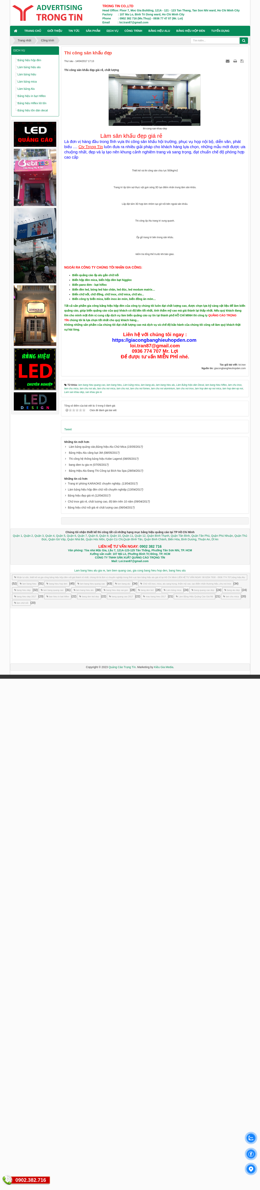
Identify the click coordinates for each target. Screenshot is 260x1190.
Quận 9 (103, 1047)
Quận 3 (39, 1047)
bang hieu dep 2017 (25, 1108)
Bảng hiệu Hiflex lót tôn (32, 103)
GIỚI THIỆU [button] (54, 30)
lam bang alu (122, 1095)
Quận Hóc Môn (95, 1050)
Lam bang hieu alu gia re (89, 1081)
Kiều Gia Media (163, 1178)
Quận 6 (71, 1047)
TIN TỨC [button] (74, 30)
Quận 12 (140, 1047)
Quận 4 (49, 1047)
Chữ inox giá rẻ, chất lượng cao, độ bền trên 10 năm (100, 1012)
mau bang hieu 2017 (154, 1108)
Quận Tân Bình (180, 1047)
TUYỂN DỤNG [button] (220, 30)
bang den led (146, 1101)
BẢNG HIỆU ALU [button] (159, 30)
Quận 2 (28, 1047)
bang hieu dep (22, 1101)
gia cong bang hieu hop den (150, 1081)
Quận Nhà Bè (75, 1050)
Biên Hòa (173, 1050)
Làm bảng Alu (26, 88)
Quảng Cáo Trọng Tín (122, 1178)
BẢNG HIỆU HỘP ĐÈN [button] (190, 30)
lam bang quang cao (52, 1101)
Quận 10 (115, 1047)
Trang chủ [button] (32, 30)
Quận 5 (60, 1047)
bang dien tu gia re (80, 976)
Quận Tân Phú (200, 1047)
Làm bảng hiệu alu (29, 67)
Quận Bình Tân (133, 1050)
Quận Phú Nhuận (222, 1047)
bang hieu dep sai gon (116, 1101)
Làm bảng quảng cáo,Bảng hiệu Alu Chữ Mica (97, 958)
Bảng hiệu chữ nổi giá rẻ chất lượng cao (93, 1018)
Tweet (68, 940)
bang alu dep (232, 1101)
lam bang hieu (28, 1095)
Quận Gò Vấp (57, 1050)
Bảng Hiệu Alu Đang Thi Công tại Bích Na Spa (97, 982)
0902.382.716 (30, 1180)
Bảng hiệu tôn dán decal (33, 110)
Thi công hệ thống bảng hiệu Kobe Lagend (95, 970)
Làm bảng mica (27, 81)
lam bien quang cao (119, 1081)
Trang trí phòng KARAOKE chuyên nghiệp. (94, 994)
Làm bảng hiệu (27, 74)
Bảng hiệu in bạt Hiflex (32, 96)
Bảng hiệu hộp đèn (29, 60)
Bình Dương (188, 1050)
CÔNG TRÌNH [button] (133, 30)
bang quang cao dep (203, 1101)
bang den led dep (89, 1108)
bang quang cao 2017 (121, 1108)
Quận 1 (17, 1047)
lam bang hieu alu (84, 1101)
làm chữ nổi (21, 1114)
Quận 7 (82, 1047)
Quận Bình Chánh (155, 1050)
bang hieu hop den (56, 1095)
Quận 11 (127, 1047)
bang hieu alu (177, 1081)
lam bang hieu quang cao (91, 1095)
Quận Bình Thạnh (158, 1047)
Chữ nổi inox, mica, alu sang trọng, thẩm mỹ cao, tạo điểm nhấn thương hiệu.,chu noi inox (185, 1095)
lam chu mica (231, 1108)
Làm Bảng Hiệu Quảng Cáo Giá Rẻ (194, 1108)
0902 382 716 (151, 1058)
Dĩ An (215, 1050)
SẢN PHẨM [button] (93, 30)
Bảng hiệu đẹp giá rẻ (81, 1006)
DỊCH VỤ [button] (112, 30)
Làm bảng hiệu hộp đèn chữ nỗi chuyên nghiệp (97, 1000)
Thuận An (204, 1050)
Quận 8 (93, 1047)
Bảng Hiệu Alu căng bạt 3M (86, 964)
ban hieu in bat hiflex (57, 1108)
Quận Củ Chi (114, 1050)
